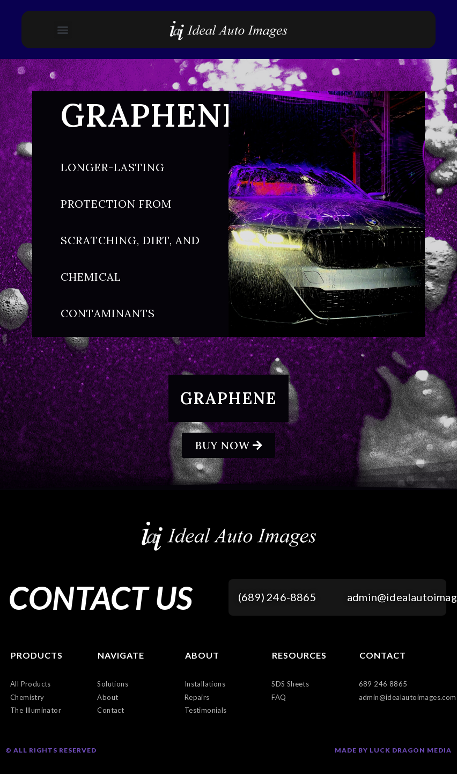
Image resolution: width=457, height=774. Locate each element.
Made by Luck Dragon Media (393, 750)
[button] (63, 30)
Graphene (228, 398)
